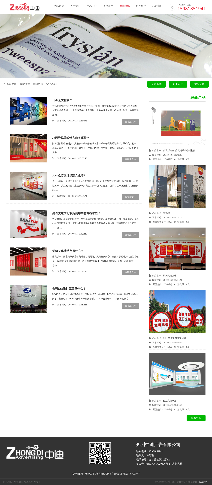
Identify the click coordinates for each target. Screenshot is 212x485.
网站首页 (59, 5)
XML (16, 482)
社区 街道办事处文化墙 (174, 338)
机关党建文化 (169, 275)
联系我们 (157, 5)
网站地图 (7, 482)
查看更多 (196, 418)
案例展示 (108, 5)
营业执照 (177, 463)
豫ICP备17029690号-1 (158, 463)
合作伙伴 (141, 5)
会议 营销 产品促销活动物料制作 (179, 150)
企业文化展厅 (169, 400)
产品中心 (92, 5)
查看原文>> (130, 121)
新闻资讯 (125, 5)
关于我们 (75, 5)
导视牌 (166, 213)
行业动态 (51, 84)
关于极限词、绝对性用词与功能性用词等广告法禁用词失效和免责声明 (106, 473)
